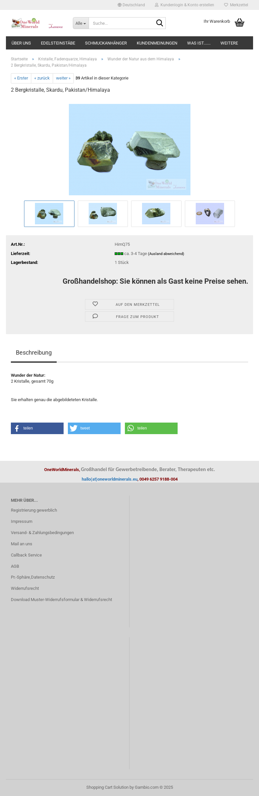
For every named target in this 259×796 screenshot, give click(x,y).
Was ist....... (199, 43)
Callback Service (26, 555)
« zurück (42, 78)
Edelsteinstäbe (58, 43)
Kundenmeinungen (157, 43)
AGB (15, 566)
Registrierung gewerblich (34, 510)
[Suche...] (81, 23)
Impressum (21, 521)
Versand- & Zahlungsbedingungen (42, 532)
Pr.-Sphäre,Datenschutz (33, 577)
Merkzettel (236, 5)
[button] (131, 5)
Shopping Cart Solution (107, 787)
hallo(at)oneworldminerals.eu (109, 479)
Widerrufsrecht (25, 588)
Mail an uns (21, 543)
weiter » (63, 78)
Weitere (229, 43)
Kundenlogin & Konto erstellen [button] (184, 5)
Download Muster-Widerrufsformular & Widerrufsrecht (61, 599)
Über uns (21, 43)
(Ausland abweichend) (166, 254)
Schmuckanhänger (106, 43)
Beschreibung (34, 352)
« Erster (21, 78)
